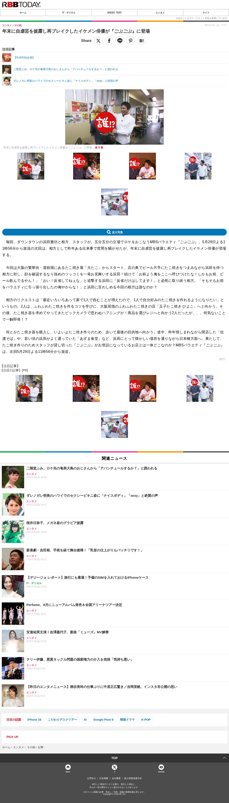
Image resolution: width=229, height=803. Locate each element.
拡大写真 (117, 232)
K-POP (146, 719)
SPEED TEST (114, 12)
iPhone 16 (34, 719)
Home (68, 772)
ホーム (23, 12)
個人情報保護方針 (133, 778)
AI (85, 719)
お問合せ (91, 778)
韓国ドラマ (127, 719)
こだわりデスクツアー (62, 719)
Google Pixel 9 (103, 719)
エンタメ (160, 12)
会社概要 (116, 778)
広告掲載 (103, 778)
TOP (114, 758)
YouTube (161, 772)
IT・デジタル (68, 12)
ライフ (206, 12)
